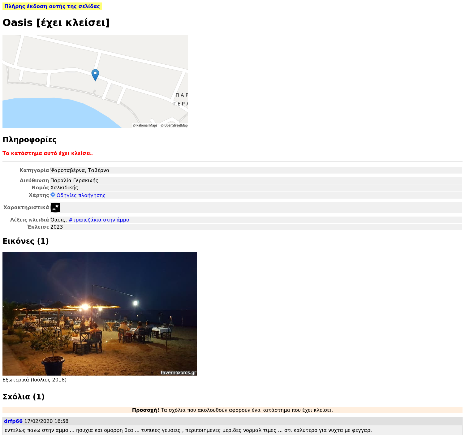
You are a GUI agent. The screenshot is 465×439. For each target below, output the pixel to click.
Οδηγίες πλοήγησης (78, 195)
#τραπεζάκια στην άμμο (98, 220)
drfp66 (13, 421)
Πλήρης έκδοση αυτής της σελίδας (52, 6)
